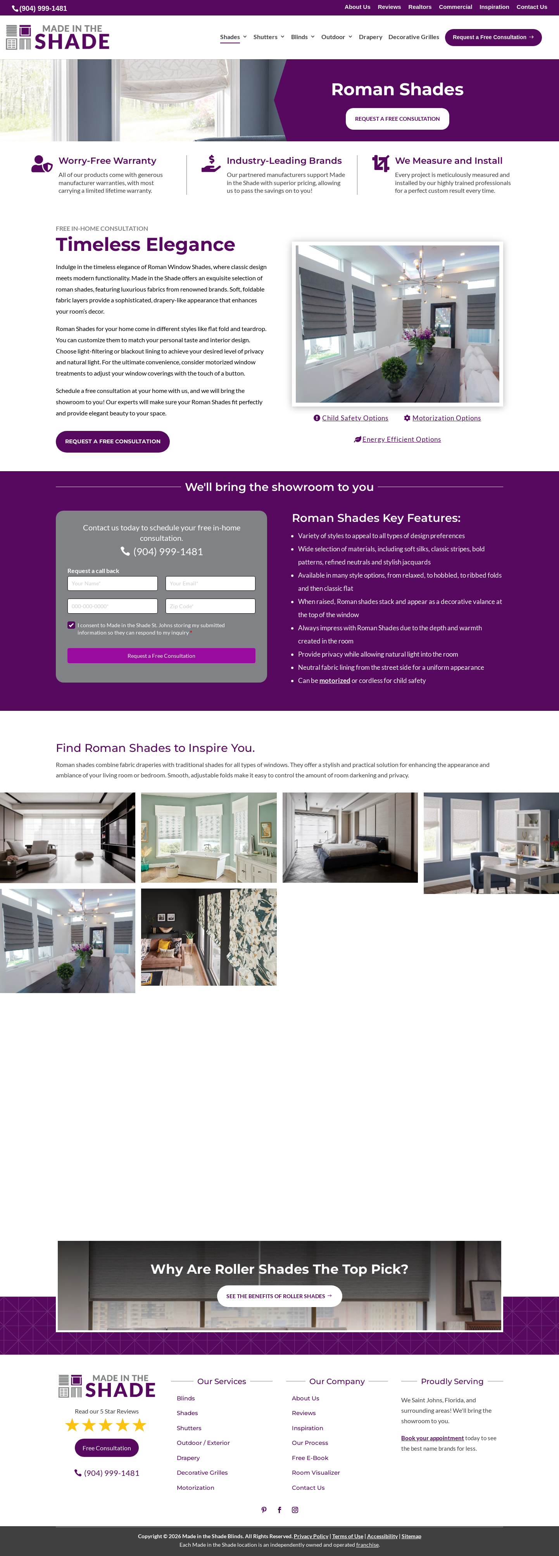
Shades (187, 1413)
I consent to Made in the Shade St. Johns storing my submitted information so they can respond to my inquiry (151, 629)
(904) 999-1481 (168, 551)
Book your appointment (432, 1437)
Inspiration (494, 7)
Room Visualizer (316, 1472)
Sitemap (411, 1536)
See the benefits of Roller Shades (275, 1296)
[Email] (211, 583)
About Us (358, 7)
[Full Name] (112, 583)
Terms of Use (347, 1536)
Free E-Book (310, 1458)
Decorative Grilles (202, 1472)
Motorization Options (446, 418)
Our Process (310, 1442)
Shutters (189, 1428)
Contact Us (532, 7)
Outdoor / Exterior (203, 1442)
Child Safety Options (355, 418)
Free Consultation (107, 1447)
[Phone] (112, 606)
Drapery (188, 1458)
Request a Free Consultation (112, 441)
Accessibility (382, 1536)
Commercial (455, 7)
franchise (367, 1544)
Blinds (186, 1398)
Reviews (389, 7)
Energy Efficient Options (401, 439)
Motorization (195, 1487)
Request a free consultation (397, 118)
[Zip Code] (211, 606)
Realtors (420, 7)
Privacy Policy (311, 1536)
